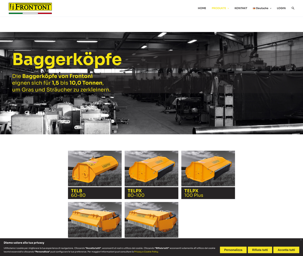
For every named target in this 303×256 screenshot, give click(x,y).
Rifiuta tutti (260, 250)
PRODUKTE (222, 8)
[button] (229, 8)
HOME (204, 8)
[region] (151, 247)
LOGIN (281, 8)
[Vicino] (301, 239)
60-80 (78, 193)
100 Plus (193, 193)
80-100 (136, 193)
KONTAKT (242, 8)
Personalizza (233, 250)
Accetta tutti (286, 250)
